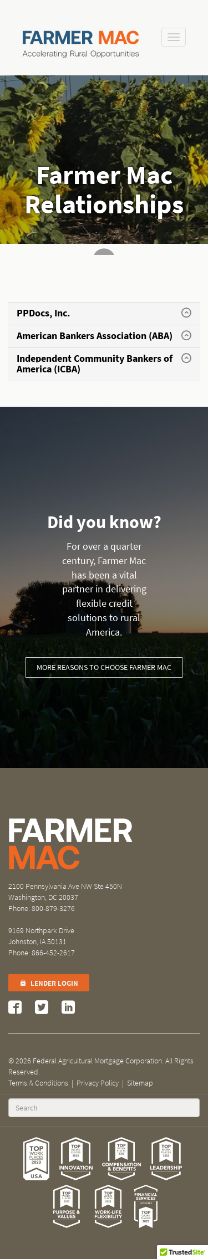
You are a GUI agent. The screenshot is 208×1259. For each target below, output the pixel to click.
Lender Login (48, 983)
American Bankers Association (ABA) (95, 335)
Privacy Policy (98, 1083)
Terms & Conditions (38, 1083)
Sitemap (140, 1083)
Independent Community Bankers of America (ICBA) (95, 364)
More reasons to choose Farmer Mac (104, 667)
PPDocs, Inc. (43, 313)
